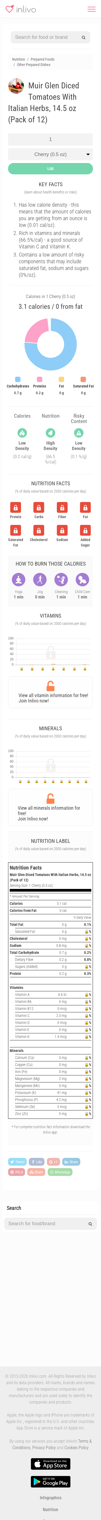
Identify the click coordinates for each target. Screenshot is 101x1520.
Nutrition (50, 1509)
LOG (50, 169)
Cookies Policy (76, 1447)
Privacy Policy (44, 1447)
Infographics (50, 1497)
